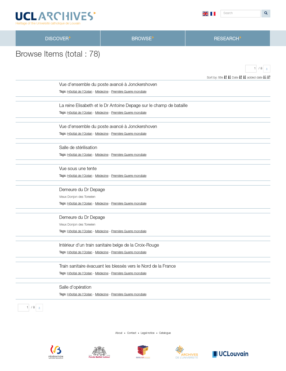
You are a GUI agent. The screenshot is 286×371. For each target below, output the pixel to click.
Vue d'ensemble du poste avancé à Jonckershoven (108, 85)
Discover (58, 39)
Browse (143, 39)
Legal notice (147, 333)
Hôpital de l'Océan (79, 92)
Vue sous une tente (78, 169)
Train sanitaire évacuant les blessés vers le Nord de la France (117, 266)
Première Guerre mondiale (128, 92)
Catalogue (165, 333)
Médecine (101, 92)
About (118, 333)
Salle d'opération (75, 288)
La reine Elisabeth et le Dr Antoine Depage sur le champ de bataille (123, 106)
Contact (131, 333)
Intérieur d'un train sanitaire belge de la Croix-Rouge (109, 245)
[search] (265, 13)
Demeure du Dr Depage (82, 190)
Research (227, 39)
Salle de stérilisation (78, 148)
